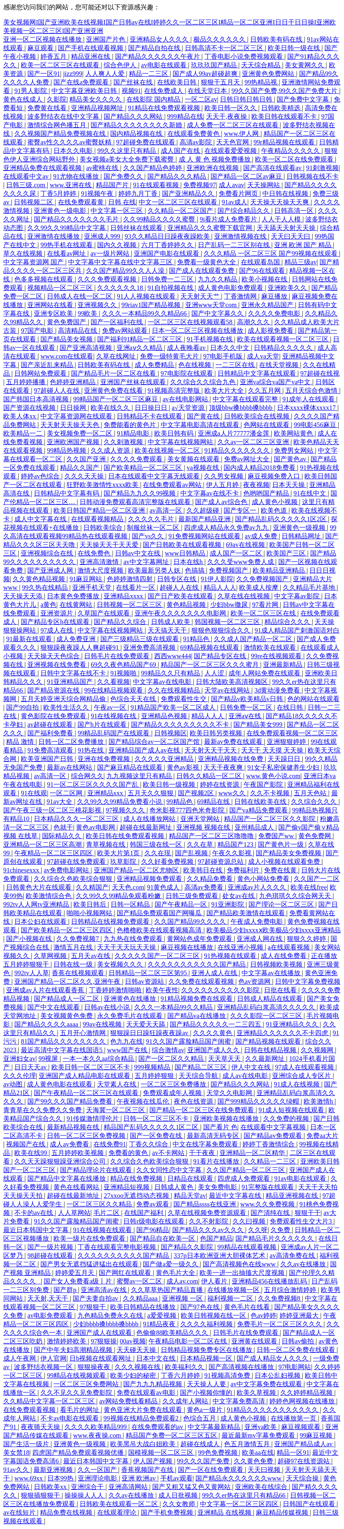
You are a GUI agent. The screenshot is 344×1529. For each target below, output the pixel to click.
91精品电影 (134, 433)
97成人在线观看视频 (305, 1067)
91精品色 (197, 638)
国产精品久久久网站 (134, 116)
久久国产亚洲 (87, 459)
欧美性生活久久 (67, 707)
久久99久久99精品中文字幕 (67, 227)
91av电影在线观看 (301, 1178)
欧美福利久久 (185, 1366)
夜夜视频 (256, 484)
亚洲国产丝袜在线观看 (133, 381)
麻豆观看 (41, 47)
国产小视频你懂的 (207, 1392)
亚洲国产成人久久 (214, 1050)
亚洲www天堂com (211, 304)
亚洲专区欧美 (54, 313)
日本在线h (188, 561)
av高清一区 (166, 510)
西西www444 (172, 656)
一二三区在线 (235, 364)
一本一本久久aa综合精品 (99, 1058)
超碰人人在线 (180, 587)
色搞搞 (195, 570)
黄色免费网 (315, 835)
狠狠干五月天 (221, 82)
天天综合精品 (261, 65)
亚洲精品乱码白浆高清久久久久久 (267, 1007)
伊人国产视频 (153, 1461)
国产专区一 (241, 510)
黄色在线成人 (23, 99)
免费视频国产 (229, 570)
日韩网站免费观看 (41, 373)
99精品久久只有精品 (171, 673)
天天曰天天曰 (291, 236)
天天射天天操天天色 (70, 424)
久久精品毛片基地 (310, 587)
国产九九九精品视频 (153, 1384)
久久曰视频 (250, 1221)
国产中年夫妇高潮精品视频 (74, 1349)
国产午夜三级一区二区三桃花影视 (53, 810)
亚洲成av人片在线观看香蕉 (46, 990)
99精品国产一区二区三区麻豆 (116, 399)
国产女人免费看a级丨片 (78, 1281)
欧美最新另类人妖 (155, 570)
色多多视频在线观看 (44, 279)
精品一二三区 (149, 73)
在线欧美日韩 (177, 82)
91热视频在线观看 (231, 955)
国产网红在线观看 (126, 1272)
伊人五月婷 (223, 484)
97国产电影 (38, 330)
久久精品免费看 (210, 878)
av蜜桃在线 (103, 167)
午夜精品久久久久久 (291, 150)
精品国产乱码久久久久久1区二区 (152, 1127)
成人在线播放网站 (150, 818)
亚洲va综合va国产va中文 (276, 381)
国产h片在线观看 (103, 724)
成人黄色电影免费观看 (231, 287)
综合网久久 (87, 775)
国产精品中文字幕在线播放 (67, 1178)
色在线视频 (195, 364)
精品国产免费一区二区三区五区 (172, 1435)
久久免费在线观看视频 (202, 981)
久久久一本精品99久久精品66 (145, 313)
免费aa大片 (322, 1135)
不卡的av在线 (34, 1212)
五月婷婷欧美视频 (78, 1152)
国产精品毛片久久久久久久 (275, 1238)
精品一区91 (293, 1452)
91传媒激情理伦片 (93, 1118)
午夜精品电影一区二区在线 (189, 1341)
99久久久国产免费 (204, 1461)
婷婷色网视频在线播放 (302, 1401)
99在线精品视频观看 (114, 690)
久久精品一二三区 (270, 1161)
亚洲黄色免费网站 (269, 73)
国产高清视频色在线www (240, 1264)
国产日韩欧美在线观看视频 (183, 544)
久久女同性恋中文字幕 (169, 1169)
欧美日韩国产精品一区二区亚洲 (99, 510)
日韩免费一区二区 (247, 707)
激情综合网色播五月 (57, 125)
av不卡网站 (169, 1152)
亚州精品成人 (255, 827)
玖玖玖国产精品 (214, 65)
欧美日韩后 (90, 904)
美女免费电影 (218, 1187)
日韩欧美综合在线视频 (257, 416)
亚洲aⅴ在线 (246, 716)
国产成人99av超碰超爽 (206, 73)
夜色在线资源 (194, 1101)
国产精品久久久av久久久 (208, 1229)
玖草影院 (124, 861)
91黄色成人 (164, 887)
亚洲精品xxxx (124, 596)
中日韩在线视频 (286, 193)
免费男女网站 (294, 450)
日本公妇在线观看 (41, 921)
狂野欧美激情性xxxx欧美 (103, 484)
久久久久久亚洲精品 (165, 758)
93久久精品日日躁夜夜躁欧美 (168, 236)
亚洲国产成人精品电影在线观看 (85, 1075)
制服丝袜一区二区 (154, 527)
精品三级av (300, 262)
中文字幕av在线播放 (272, 972)
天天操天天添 (23, 596)
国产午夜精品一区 (182, 904)
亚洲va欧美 (261, 1426)
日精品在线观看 (191, 1178)
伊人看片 (215, 1281)
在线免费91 (109, 1144)
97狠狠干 (93, 1306)
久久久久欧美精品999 (96, 1426)
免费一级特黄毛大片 (170, 356)
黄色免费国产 (67, 322)
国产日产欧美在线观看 (181, 596)
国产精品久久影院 (188, 1247)
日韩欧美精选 (281, 107)
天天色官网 (233, 142)
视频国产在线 (26, 1144)
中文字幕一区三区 (117, 210)
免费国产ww (276, 835)
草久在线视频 (23, 253)
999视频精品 (153, 1067)
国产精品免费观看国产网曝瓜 (160, 912)
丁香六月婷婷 (181, 1375)
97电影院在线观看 (188, 373)
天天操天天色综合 (54, 656)
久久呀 (258, 1229)
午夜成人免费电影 (257, 921)
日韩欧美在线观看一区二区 (120, 1503)
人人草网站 (74, 1212)
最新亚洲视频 (53, 1469)
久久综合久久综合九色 (203, 381)
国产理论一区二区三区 (282, 904)
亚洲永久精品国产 (268, 304)
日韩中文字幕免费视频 (307, 981)
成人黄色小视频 (275, 501)
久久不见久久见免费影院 (77, 1392)
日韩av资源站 (145, 981)
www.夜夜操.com (97, 1435)
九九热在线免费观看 (134, 938)
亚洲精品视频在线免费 (231, 758)
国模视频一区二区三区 (161, 1452)
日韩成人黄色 (174, 1187)
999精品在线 (185, 116)
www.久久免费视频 (268, 1204)
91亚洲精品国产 (70, 681)
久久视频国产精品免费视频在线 (60, 133)
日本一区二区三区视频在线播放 (198, 330)
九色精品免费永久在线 (111, 1315)
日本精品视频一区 (207, 1358)
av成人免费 (262, 536)
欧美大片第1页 (119, 853)
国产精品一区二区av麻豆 (247, 176)
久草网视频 (51, 955)
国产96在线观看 (262, 270)
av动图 (13, 1084)
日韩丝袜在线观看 (137, 227)
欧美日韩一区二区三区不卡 (91, 1067)
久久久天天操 (84, 476)
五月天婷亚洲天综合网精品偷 (64, 698)
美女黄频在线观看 (194, 459)
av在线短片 (20, 1512)
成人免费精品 (155, 364)
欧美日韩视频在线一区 (214, 1315)
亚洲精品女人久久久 (160, 39)
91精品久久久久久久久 (237, 450)
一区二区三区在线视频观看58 (191, 322)
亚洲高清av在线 (104, 1289)
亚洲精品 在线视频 (225, 1512)
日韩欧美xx (51, 1486)
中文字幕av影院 (297, 596)
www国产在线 (128, 1050)
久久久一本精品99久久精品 (174, 1007)
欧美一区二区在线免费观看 (295, 159)
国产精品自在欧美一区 (163, 1238)
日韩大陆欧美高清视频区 (232, 681)
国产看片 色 (220, 1127)
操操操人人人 (84, 1495)
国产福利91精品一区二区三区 (140, 339)
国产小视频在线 (29, 938)
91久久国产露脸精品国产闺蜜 (189, 1041)
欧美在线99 (31, 1152)
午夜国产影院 (264, 784)
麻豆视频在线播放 (188, 947)
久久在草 (201, 844)
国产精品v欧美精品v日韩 (247, 698)
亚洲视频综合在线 (48, 553)
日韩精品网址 (302, 536)
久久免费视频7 (78, 938)
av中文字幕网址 (146, 561)
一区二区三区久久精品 (100, 1204)
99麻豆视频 (317, 1435)
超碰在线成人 (200, 1443)
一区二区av (201, 99)
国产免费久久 (124, 176)
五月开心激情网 (83, 1032)
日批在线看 (281, 990)
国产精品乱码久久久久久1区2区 (281, 519)
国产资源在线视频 (30, 407)
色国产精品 (216, 1238)
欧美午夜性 (162, 990)
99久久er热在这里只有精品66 (244, 1495)
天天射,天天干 (48, 1298)
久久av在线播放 (303, 1264)
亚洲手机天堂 (92, 587)
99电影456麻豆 (316, 424)
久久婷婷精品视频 (307, 1392)
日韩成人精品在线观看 (270, 998)
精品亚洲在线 (91, 56)
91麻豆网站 (86, 578)
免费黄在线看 (47, 107)
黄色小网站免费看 (264, 878)
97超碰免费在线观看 (146, 142)
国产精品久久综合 (121, 621)
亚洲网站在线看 (51, 304)
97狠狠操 (104, 1341)
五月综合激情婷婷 (291, 1289)
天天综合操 (303, 1478)
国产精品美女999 (258, 724)
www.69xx (29, 1478)
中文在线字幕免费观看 (206, 1144)
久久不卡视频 (270, 793)
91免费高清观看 (51, 750)
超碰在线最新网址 (146, 827)
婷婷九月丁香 (138, 193)
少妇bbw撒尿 (229, 604)
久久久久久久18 (120, 287)
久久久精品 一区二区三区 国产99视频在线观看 (271, 253)
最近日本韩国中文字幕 (36, 1229)
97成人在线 (57, 630)
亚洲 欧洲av (139, 1478)
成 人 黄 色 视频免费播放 (215, 159)
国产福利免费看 (51, 733)
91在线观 (34, 793)
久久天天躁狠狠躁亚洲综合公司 (60, 1161)
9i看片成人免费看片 (229, 219)
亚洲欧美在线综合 (262, 1486)
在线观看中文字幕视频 (273, 1127)
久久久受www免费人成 (241, 561)
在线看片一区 (136, 587)
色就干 (63, 827)
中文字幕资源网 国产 (34, 262)
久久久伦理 (19, 1075)
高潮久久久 (254, 322)
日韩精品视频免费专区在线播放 (207, 1349)
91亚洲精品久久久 (293, 1024)
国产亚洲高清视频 (86, 347)
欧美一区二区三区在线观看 (61, 65)
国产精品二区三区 (202, 1067)
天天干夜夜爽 (224, 767)
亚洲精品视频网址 (98, 107)
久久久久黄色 (213, 1032)
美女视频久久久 (120, 964)
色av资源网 (255, 981)
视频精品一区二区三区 (60, 287)
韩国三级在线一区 (157, 844)
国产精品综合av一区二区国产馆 (155, 741)
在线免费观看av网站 (173, 484)
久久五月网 (265, 390)
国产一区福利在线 (117, 322)
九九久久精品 (218, 279)
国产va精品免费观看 (259, 810)
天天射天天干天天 (211, 750)
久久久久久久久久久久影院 (221, 990)
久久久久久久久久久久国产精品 (124, 1255)
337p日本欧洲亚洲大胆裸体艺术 (220, 1255)
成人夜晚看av (187, 347)
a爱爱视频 (162, 1315)
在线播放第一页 (294, 1418)
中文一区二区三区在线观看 (179, 202)
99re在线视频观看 (277, 656)
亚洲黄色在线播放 (131, 998)
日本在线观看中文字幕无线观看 (154, 476)
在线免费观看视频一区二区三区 (292, 733)
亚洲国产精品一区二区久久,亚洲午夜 (68, 981)
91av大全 (60, 801)
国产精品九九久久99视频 (140, 493)
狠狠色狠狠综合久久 (221, 630)
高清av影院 (196, 142)
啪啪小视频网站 (90, 912)
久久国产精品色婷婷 (153, 167)
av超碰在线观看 (50, 724)
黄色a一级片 (205, 1409)
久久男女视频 (224, 476)
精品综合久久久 (288, 621)
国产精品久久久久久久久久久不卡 (181, 724)
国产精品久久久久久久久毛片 (77, 219)
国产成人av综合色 (222, 501)
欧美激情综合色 (49, 895)
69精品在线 (214, 801)
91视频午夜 (98, 193)
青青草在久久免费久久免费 (43, 1109)
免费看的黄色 (129, 1152)
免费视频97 (199, 184)
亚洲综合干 (88, 1486)
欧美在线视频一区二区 (168, 450)
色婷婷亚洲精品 (73, 381)
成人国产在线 (181, 150)
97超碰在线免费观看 (77, 861)
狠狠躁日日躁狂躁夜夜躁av (150, 1032)
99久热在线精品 (45, 587)
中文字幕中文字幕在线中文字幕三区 (121, 262)
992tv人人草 (31, 972)
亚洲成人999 (103, 236)
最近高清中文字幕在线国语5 (62, 1050)
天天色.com (128, 887)
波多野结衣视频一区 (44, 1366)
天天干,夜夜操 (227, 116)
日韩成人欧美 (171, 621)
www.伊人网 (242, 133)
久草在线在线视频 (244, 596)
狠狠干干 (308, 1212)
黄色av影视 (184, 767)
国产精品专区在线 (221, 656)
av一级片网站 (111, 253)
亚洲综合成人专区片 (302, 1075)
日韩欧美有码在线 (277, 39)
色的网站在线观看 (313, 698)
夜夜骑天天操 (41, 1426)
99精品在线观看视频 (247, 1247)
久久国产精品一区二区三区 (246, 1169)
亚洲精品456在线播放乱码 (270, 1281)
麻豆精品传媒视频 (283, 1512)
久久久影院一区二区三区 (267, 1015)
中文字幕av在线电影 (163, 681)
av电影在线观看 (164, 65)
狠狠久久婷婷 (307, 938)
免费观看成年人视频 (173, 1092)
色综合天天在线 (134, 698)
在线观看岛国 (261, 262)
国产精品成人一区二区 (67, 998)
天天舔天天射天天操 (287, 227)
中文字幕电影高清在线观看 (201, 424)
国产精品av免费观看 (274, 1135)
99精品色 (180, 801)
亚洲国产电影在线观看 (167, 253)
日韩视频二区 (34, 202)
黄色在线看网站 (77, 1187)
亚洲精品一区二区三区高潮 (43, 844)
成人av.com (182, 1281)
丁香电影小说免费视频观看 (244, 56)
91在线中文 (310, 493)
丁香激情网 (241, 296)
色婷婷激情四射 (130, 578)
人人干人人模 (282, 219)
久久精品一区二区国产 (181, 210)
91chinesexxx (22, 870)
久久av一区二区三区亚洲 (254, 441)
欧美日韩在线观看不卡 (284, 116)
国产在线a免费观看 (81, 82)
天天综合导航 (199, 1075)
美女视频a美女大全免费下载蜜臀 (127, 159)
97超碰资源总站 (221, 861)
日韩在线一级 (73, 964)
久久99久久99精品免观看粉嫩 (119, 895)
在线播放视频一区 (234, 1289)
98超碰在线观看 (51, 1255)
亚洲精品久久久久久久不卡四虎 (283, 1032)
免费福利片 (244, 870)
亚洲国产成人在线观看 (100, 1332)
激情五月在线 (73, 947)
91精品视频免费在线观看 (197, 998)
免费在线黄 (281, 870)
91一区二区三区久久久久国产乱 (93, 784)
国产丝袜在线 (133, 82)
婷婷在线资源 (220, 784)
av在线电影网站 (185, 399)
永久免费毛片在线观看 (130, 1015)
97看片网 (266, 604)
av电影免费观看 (50, 1315)
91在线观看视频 (156, 184)
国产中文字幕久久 (218, 313)
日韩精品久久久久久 (284, 347)
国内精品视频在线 (137, 133)
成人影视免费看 (271, 330)
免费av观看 (153, 1204)
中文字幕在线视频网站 (181, 441)
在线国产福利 (144, 1212)
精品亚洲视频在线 (293, 1195)
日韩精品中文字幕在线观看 (257, 373)
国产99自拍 (23, 707)
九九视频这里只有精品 (140, 775)
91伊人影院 (217, 578)
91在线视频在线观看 (103, 1229)
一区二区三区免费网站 (86, 1384)
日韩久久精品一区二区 (209, 775)
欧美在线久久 (111, 407)
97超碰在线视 (320, 373)
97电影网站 (294, 1366)
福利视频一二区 (231, 1298)
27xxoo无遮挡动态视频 (137, 1195)
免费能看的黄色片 (131, 424)
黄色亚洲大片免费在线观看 (144, 1409)
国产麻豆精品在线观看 (130, 767)
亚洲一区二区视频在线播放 (43, 39)
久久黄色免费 (254, 1461)
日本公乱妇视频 (278, 1375)
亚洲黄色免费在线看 (114, 390)
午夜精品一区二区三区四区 (54, 853)
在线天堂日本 (208, 90)
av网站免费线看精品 (129, 1401)
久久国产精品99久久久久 (191, 921)
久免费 (281, 1229)
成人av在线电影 (245, 1075)
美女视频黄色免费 (67, 1015)
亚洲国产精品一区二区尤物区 (137, 870)
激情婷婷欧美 (67, 1341)
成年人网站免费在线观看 (265, 673)
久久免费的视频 (287, 1118)
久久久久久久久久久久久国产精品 (197, 964)
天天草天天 (225, 1058)
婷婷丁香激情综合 (269, 1144)
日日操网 (74, 407)
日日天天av (31, 1067)
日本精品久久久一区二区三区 (77, 818)
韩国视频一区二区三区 (228, 621)
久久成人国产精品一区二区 (254, 638)
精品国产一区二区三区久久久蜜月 (210, 664)
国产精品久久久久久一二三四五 (216, 1024)
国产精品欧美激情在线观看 (246, 912)
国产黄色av (291, 459)
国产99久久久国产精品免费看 (70, 1101)
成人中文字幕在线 (41, 519)
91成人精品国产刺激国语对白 (297, 630)
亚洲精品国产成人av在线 (145, 750)
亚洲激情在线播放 (54, 236)
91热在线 (91, 750)
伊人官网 (53, 1358)
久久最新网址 (265, 1058)
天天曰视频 (265, 1469)
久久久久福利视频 (207, 1324)
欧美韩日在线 (203, 870)
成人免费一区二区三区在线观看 (233, 125)
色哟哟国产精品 (267, 493)
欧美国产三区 (286, 553)
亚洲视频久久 (98, 304)
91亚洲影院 (228, 904)
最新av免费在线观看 (234, 741)
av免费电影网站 (67, 870)
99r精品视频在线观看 (284, 142)
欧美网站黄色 (294, 433)
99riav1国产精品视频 (152, 304)
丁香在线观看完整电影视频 (118, 1247)
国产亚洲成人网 (51, 570)
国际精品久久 (62, 835)
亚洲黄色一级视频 (300, 527)
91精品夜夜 (160, 1324)
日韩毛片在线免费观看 (117, 656)
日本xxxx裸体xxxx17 (307, 407)
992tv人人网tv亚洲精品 (37, 904)
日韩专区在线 (177, 578)
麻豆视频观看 (301, 1426)
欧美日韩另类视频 (217, 733)
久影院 (57, 99)
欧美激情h (319, 1101)
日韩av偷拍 (298, 1341)
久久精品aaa (141, 1298)
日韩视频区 (170, 733)
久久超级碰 (203, 510)
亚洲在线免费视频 (104, 758)
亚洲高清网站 (129, 1486)
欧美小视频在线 (265, 279)
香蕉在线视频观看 (79, 972)
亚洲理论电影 (98, 1478)
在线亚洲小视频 (241, 947)
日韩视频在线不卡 (312, 176)
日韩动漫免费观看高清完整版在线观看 (136, 501)
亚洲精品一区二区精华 (253, 1152)
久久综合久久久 (314, 801)
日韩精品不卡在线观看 (150, 416)
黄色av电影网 (96, 827)
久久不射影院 (209, 1221)
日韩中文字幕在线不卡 (73, 673)
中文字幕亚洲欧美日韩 (84, 90)
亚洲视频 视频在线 (204, 827)
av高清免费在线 (293, 1255)
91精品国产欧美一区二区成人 (174, 707)
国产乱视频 (192, 853)
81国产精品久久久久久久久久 (64, 1041)
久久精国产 (92, 887)
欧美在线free (309, 887)
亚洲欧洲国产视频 (74, 441)
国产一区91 (43, 73)
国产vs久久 (148, 536)
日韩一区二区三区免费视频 (87, 1135)
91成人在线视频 (297, 1084)
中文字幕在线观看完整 (246, 399)
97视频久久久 (126, 810)
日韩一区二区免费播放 (71, 741)
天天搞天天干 (168, 630)
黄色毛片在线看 (247, 1306)
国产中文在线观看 (54, 1007)
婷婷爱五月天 (75, 1272)
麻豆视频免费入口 (275, 476)
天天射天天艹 (200, 296)
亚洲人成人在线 (215, 972)
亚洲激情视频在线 (241, 236)
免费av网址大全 (247, 459)
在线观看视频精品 (98, 519)
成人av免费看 (70, 1144)
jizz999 (72, 73)
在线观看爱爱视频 (231, 150)
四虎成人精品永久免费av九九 (227, 527)
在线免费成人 (164, 90)
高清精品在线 (78, 330)
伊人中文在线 (251, 1067)
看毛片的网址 (80, 1409)
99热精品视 (261, 82)
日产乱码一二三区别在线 (234, 244)
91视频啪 (124, 673)
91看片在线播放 (217, 1161)
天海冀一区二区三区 (116, 1109)
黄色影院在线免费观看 (54, 716)
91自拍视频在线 (171, 287)
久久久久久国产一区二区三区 (158, 955)
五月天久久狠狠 (151, 793)
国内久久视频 (117, 244)
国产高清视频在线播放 (242, 1366)
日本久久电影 (73, 150)
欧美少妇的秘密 (134, 1375)
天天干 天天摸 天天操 (273, 750)
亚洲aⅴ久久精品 (140, 347)
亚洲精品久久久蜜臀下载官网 (210, 227)
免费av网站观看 (125, 330)
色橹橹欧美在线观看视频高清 (160, 930)
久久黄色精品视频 (40, 578)
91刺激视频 (322, 167)
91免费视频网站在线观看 (205, 536)
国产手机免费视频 (168, 1512)
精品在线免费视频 (137, 1178)
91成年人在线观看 (309, 399)
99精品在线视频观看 (77, 1375)
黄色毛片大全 (176, 1272)
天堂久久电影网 (230, 1092)
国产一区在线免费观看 (211, 1469)
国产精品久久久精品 (177, 176)
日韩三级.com (26, 184)
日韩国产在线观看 (310, 1503)
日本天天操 (289, 484)
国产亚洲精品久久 (189, 193)
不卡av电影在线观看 (70, 1418)
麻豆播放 (275, 296)
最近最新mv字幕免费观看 (259, 1435)
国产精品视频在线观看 (268, 1041)
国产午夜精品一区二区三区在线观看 (87, 1092)
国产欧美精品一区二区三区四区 (67, 930)
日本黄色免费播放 (74, 596)
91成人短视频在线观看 (292, 1109)
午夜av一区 (111, 707)
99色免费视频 (218, 1452)
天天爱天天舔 (146, 1024)
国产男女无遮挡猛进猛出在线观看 (90, 1264)
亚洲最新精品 (283, 664)
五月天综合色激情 (312, 390)
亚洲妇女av (19, 1058)
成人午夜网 (20, 1358)
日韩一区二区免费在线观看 (297, 1349)
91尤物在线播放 (76, 176)
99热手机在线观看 (67, 244)
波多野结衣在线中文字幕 (64, 116)
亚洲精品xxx (106, 793)
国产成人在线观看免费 (202, 270)
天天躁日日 (285, 758)
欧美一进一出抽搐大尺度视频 (243, 1272)
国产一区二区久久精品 (171, 1058)
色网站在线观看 (267, 424)
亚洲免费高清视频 (150, 647)
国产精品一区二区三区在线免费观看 (202, 1109)
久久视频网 (318, 1050)
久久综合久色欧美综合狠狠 (74, 878)
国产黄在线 (204, 416)
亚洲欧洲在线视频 (213, 167)
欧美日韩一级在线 (295, 47)
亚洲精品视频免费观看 (150, 878)
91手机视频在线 (210, 339)
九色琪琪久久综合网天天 (296, 895)
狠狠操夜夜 (95, 1366)
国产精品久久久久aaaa (47, 1024)
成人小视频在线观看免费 (285, 861)
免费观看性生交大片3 (301, 1221)
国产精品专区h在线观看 (56, 621)
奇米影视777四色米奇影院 (187, 810)
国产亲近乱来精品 (48, 364)
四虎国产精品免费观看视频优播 (78, 1452)
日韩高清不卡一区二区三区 (225, 47)
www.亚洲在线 (71, 184)
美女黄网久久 (305, 65)
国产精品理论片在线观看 (96, 1169)
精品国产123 (236, 844)
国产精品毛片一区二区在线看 (114, 373)
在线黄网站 (77, 604)
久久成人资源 (111, 450)
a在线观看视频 (289, 947)
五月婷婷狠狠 (155, 1075)
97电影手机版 (223, 356)
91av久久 (17, 1469)
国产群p (65, 1289)
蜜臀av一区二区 (140, 1281)
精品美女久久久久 (96, 99)
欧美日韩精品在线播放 (143, 1306)
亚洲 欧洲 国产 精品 (303, 244)
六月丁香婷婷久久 (168, 244)
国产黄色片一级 (281, 844)
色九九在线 (126, 1041)
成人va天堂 (263, 356)
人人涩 (215, 673)
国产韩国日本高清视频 (36, 399)
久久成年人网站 (186, 1401)
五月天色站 (311, 793)
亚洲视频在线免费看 (57, 664)
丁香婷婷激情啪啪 (116, 990)
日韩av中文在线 (138, 553)
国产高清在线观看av (273, 167)
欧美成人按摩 (259, 587)
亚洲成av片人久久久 (258, 887)
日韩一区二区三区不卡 (156, 1118)
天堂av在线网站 (227, 690)
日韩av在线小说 (107, 1007)
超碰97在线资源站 (304, 1461)
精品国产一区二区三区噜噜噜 (212, 835)
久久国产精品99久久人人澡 (126, 270)
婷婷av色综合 (41, 476)
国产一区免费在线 (157, 1135)
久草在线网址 (116, 356)
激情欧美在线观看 (270, 647)
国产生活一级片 (27, 1443)
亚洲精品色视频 (165, 716)
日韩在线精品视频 (271, 1050)
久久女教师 (179, 1503)
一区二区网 (67, 793)
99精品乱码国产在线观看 (114, 733)
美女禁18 (16, 1452)
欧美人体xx (20, 416)
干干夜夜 (203, 1152)
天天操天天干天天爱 (110, 544)
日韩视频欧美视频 (277, 964)
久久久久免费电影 (275, 313)
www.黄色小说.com (273, 775)
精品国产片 (113, 184)
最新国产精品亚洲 (205, 519)
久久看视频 (113, 681)
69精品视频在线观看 (210, 647)
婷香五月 (54, 56)
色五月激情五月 (247, 1443)
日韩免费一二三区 (168, 279)
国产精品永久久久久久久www (239, 1478)
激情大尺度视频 (101, 570)
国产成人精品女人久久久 (273, 1358)
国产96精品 (152, 1229)
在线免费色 (95, 553)
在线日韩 (290, 707)
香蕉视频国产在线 (148, 1469)
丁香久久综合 (149, 1144)
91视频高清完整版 (175, 390)
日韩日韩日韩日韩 (247, 99)
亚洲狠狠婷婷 (287, 741)
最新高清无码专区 (214, 1135)
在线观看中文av (26, 176)
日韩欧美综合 (103, 527)
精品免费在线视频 (67, 1512)
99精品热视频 (67, 450)
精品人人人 (220, 587)
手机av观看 (176, 1478)
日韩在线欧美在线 (261, 801)
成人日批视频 (178, 1495)
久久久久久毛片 (151, 519)
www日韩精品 (186, 553)
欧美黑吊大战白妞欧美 (143, 1443)
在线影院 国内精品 (154, 99)
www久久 (232, 793)
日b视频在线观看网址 (101, 1358)
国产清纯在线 (271, 1212)
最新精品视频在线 (74, 1127)
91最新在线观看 (29, 638)
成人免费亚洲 (76, 638)
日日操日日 (152, 407)
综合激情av (168, 1050)
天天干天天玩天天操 (127, 947)
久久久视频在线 (138, 1366)
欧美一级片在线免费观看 (90, 1238)
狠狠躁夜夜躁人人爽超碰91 (80, 647)
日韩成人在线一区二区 (80, 296)
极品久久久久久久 (220, 39)
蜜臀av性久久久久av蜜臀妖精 (70, 142)
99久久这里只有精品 (127, 150)
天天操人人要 (207, 1384)
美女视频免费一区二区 (80, 433)
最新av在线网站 (70, 767)
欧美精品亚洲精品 (279, 570)
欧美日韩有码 (174, 433)
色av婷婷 (263, 1315)
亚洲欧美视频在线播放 (226, 1118)
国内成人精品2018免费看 (260, 467)
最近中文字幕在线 (236, 1195)
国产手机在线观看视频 (91, 47)
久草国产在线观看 (104, 613)
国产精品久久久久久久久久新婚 (137, 125)
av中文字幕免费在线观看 (267, 1384)
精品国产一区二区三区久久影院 (270, 818)
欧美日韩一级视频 (170, 784)
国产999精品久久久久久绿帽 (259, 1101)
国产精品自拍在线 (155, 47)
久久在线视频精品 (175, 690)
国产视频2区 (196, 793)
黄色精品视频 (186, 604)
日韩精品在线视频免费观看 (111, 921)
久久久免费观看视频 (108, 279)
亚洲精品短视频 (127, 1187)
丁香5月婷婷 (59, 193)
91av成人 (234, 202)
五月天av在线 (91, 955)
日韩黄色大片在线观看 (39, 887)
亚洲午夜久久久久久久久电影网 (181, 613)
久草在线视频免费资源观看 (208, 1212)
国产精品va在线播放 (197, 1015)
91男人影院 (31, 90)
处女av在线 (239, 895)
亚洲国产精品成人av (304, 1443)
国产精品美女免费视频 (289, 853)
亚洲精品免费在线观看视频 (43, 167)
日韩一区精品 (131, 904)
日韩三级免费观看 (193, 895)
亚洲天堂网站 (200, 818)
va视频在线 (204, 467)
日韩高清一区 (294, 210)
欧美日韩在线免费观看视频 (126, 835)
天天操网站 (264, 184)
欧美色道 (275, 510)
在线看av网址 (67, 253)
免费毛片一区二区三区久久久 (280, 1324)
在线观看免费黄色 (194, 133)
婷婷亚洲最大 (300, 1315)
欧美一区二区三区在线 (264, 613)
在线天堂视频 (279, 364)
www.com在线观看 (66, 356)
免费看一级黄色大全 (207, 262)
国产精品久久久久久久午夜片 (158, 56)
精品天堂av (190, 1195)
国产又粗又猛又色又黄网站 (192, 1486)
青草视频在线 (106, 844)
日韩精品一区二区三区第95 (149, 972)
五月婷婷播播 (26, 381)
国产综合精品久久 (244, 210)
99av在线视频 (103, 1024)
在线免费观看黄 (81, 202)
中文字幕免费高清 (239, 1401)
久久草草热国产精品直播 (167, 1289)
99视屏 (49, 1058)
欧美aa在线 (258, 1452)
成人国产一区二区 (237, 553)
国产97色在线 (200, 1306)
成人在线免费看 (284, 955)
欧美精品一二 (23, 433)
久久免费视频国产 (263, 578)
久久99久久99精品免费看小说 (120, 801)
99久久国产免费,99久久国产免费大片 (285, 90)
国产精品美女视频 (67, 339)
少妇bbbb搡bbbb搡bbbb (106, 1324)
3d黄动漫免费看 (278, 690)
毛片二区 (107, 1212)
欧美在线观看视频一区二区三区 (283, 339)
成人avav (231, 184)
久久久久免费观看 (137, 459)
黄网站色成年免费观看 (200, 938)
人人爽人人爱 (105, 73)
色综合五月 (200, 1418)
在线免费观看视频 (30, 1409)
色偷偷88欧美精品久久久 (173, 1332)
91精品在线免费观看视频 (165, 107)
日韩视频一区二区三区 (130, 604)
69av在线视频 (246, 544)
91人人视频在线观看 (147, 296)
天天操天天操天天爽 (280, 202)
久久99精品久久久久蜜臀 (160, 219)
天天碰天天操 (137, 1349)
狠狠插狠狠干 (41, 1495)
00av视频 (133, 1341)
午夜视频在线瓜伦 (144, 1101)
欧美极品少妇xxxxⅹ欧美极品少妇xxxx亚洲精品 (273, 930)
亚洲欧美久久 (288, 287)
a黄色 (48, 604)
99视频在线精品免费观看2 (142, 1418)
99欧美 (88, 313)
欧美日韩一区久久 (231, 107)
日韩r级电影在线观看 (154, 1221)
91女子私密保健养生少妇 (284, 767)
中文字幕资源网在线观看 (77, 416)
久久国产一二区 (317, 878)
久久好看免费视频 (168, 861)
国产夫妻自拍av (96, 1298)
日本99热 (61, 1478)
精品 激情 (21, 741)
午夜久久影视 (232, 853)
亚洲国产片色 (106, 39)
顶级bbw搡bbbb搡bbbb (241, 407)
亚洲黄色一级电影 (61, 210)
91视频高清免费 (228, 1375)
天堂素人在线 (117, 1084)
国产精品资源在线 (54, 690)
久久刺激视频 (124, 441)
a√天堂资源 (189, 407)
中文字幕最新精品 (215, 1426)
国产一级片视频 (51, 1247)
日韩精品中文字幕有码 (67, 493)
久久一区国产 (98, 1469)
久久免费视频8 (280, 1298)
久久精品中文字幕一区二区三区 (49, 1401)
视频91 (131, 90)
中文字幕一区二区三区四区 (240, 1503)
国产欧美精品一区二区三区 (144, 467)
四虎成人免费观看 (244, 1178)
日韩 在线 (122, 202)
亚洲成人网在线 (260, 938)
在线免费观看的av (158, 1426)
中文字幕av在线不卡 (210, 493)
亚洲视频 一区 (183, 1298)
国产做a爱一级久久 (171, 1264)
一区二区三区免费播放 (174, 1084)
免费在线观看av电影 (147, 1392)
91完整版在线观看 (268, 1187)
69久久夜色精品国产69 (124, 664)
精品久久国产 (80, 467)
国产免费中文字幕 (304, 99)
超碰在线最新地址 (74, 1195)
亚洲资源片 (57, 613)
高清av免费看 (204, 887)
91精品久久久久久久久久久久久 (273, 1409)
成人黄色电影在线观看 (60, 1084)
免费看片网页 (239, 193)
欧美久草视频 (257, 1392)
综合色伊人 (121, 65)
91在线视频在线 (114, 716)
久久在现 (158, 853)
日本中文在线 (156, 1358)
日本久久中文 (230, 347)
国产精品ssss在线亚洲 (205, 1204)
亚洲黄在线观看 (255, 1341)
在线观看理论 (117, 1512)
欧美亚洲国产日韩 (48, 758)
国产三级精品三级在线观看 (140, 638)
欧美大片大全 (224, 390)
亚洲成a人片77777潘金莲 (234, 433)
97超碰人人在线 (57, 390)
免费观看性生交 (184, 698)
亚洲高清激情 (100, 561)
